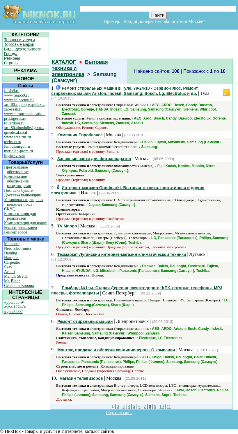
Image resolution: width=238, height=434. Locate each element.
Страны (11, 63)
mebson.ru (12, 142)
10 (162, 406)
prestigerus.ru (15, 118)
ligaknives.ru (14, 155)
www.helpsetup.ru (19, 100)
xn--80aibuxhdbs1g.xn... (24, 128)
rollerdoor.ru (14, 123)
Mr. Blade (12, 281)
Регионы (12, 58)
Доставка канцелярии (22, 195)
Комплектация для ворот (25, 223)
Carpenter (12, 262)
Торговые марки (19, 44)
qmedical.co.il (15, 132)
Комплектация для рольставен (20, 215)
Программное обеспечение (16, 169)
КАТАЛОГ (64, 62)
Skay (8, 267)
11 (169, 406)
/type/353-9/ (14, 302)
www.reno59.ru (16, 95)
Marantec (11, 244)
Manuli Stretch (16, 276)
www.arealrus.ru (17, 137)
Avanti (9, 272)
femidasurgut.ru (17, 146)
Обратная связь (119, 413)
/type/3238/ (13, 312)
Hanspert (11, 258)
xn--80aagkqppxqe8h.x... (24, 104)
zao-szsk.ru (13, 109)
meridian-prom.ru (18, 151)
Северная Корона (19, 285)
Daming (10, 253)
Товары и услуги (19, 39)
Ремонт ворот (15, 232)
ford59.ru (11, 90)
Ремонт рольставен (20, 227)
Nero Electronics (17, 248)
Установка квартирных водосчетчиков (23, 202)
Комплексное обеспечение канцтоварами (17, 181)
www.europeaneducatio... (24, 114)
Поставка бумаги (18, 190)
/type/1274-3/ (15, 307)
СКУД (9, 209)
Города (10, 53)
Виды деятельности (23, 49)
